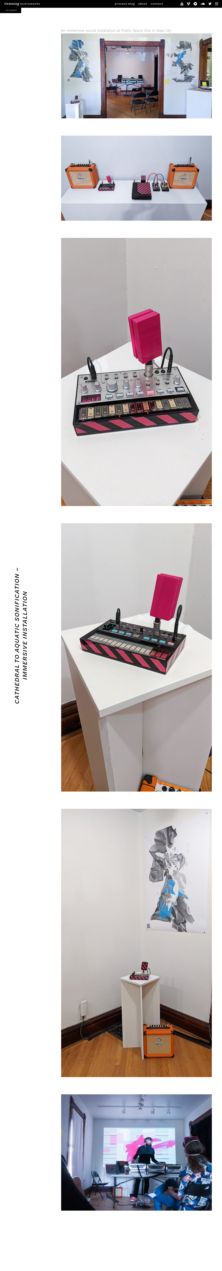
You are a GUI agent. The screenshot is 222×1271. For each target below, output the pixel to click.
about (142, 4)
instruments (22, 4)
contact (157, 4)
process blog (125, 4)
